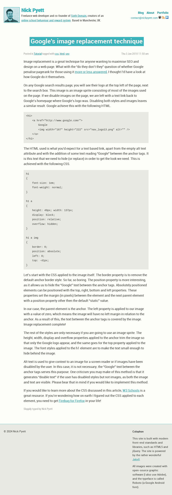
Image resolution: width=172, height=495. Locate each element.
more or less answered (91, 72)
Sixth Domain (78, 16)
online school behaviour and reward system (46, 20)
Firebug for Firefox (72, 401)
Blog (141, 12)
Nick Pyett (32, 10)
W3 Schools (131, 390)
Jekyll (136, 459)
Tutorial (38, 53)
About (150, 12)
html (62, 53)
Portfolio (162, 12)
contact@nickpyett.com (144, 18)
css (57, 53)
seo (67, 53)
